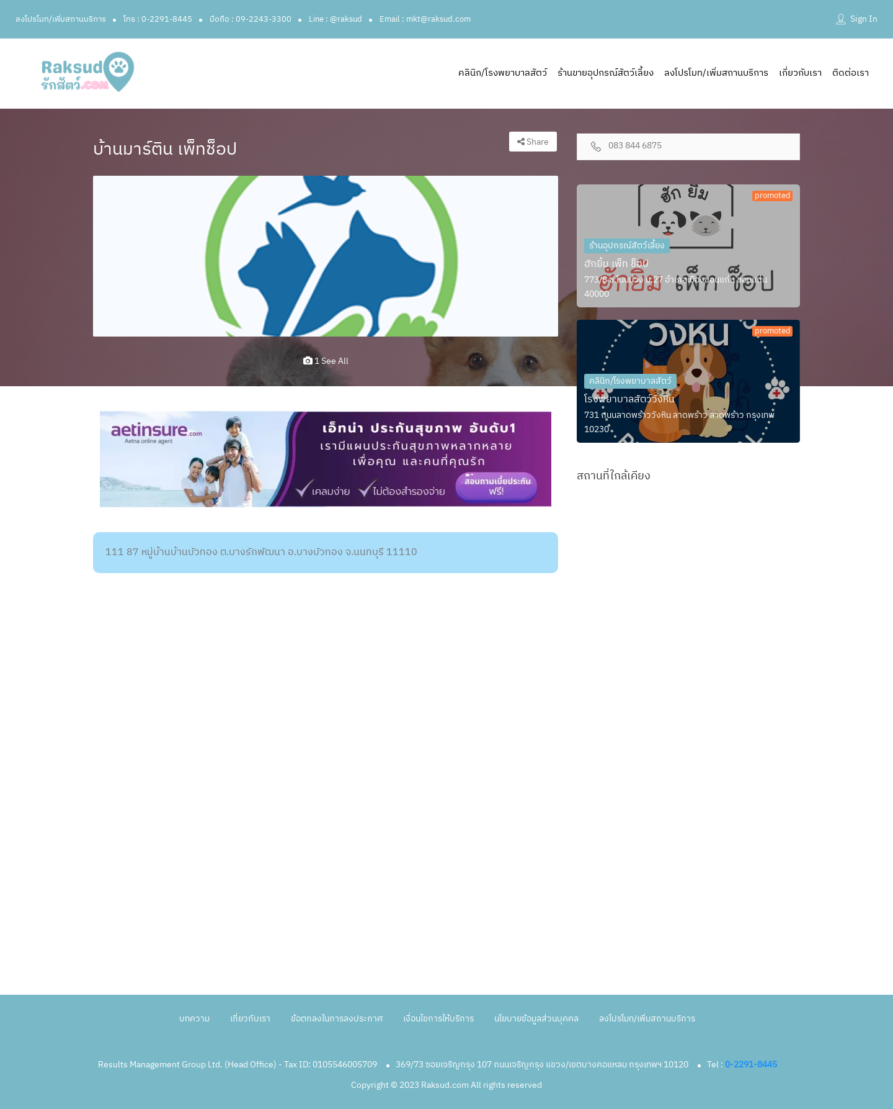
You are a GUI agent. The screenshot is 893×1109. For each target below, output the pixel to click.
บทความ (194, 1019)
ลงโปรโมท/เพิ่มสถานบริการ (61, 19)
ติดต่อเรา (850, 73)
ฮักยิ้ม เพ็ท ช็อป (616, 264)
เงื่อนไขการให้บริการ (438, 1019)
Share (533, 142)
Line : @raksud (335, 19)
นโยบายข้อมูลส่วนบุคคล (536, 1019)
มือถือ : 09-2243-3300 (250, 19)
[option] (325, 256)
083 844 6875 (635, 146)
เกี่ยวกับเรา (800, 73)
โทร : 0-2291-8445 (157, 19)
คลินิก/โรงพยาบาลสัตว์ (502, 73)
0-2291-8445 (751, 1064)
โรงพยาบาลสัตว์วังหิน (629, 399)
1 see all (326, 361)
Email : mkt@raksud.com (425, 19)
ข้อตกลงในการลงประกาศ (337, 1019)
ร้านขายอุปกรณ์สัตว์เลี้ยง (606, 73)
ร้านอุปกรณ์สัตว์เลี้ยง (627, 245)
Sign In (863, 19)
